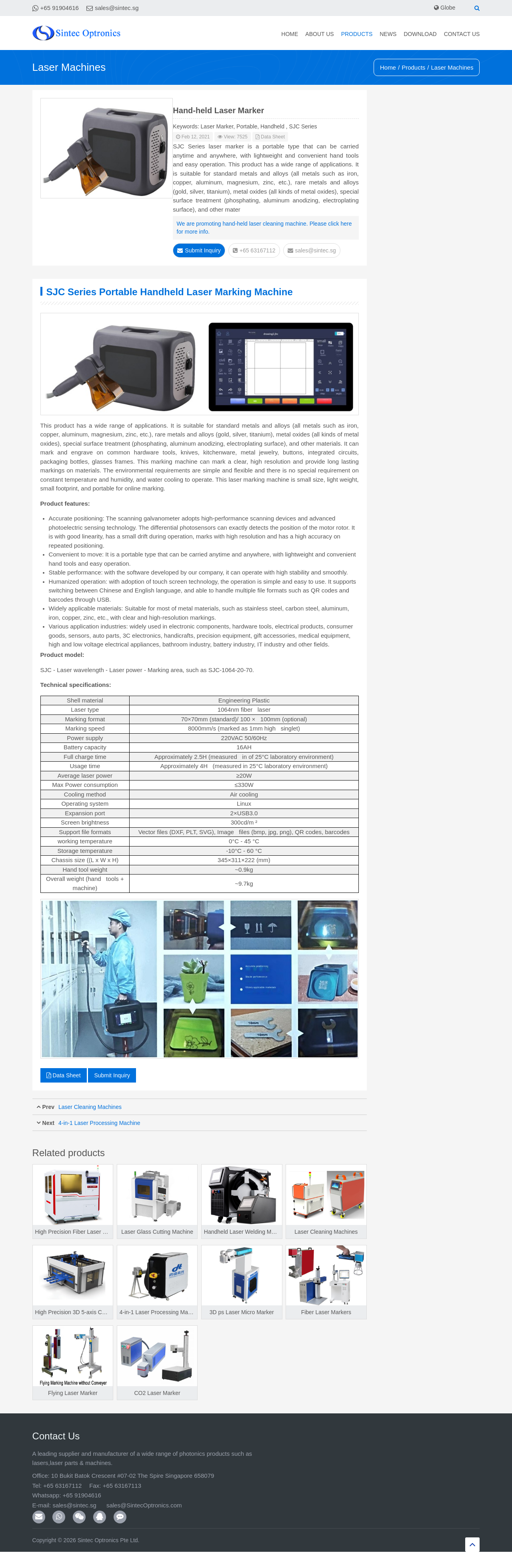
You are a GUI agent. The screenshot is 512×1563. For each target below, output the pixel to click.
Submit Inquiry (198, 250)
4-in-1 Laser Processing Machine (99, 1123)
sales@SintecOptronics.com (144, 1505)
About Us (319, 34)
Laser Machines (452, 67)
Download (420, 34)
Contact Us (462, 34)
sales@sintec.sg (116, 7)
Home (289, 34)
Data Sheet (270, 137)
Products (357, 34)
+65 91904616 (59, 7)
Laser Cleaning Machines (90, 1107)
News (388, 34)
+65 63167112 (254, 250)
